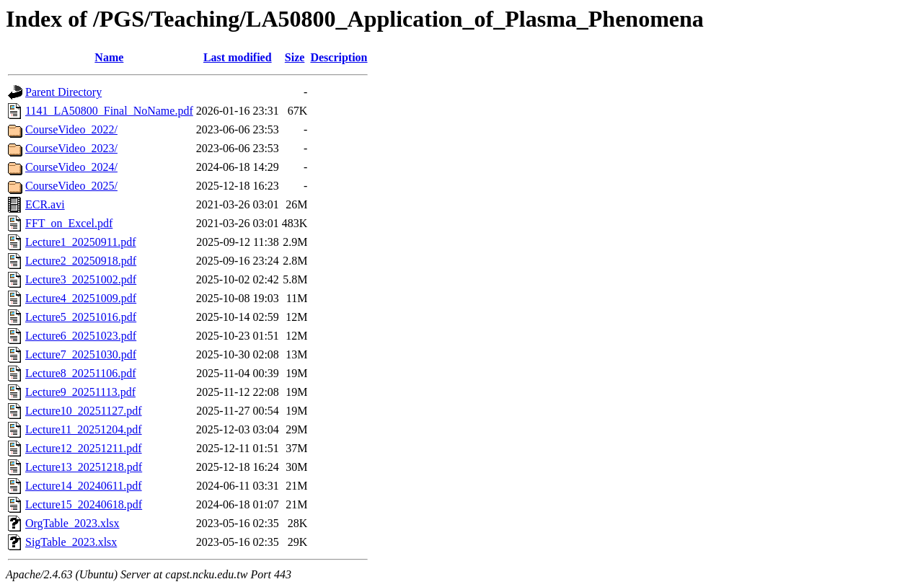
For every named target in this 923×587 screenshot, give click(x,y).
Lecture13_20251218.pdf (83, 467)
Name (108, 57)
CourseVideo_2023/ (71, 148)
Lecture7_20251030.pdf (80, 354)
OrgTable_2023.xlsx (72, 523)
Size (295, 57)
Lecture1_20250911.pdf (80, 242)
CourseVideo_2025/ (71, 186)
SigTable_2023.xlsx (71, 542)
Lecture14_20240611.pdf (83, 486)
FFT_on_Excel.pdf (68, 223)
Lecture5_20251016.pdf (80, 317)
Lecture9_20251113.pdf (80, 392)
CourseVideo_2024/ (71, 167)
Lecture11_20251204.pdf (83, 429)
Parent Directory (63, 92)
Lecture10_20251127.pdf (83, 411)
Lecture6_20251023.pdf (80, 336)
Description (338, 57)
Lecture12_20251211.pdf (83, 448)
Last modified (237, 57)
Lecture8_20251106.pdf (80, 373)
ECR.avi (45, 204)
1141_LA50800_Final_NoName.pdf (109, 111)
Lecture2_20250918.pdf (80, 261)
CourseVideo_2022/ (71, 129)
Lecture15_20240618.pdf (83, 504)
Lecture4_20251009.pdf (80, 298)
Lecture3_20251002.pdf (80, 279)
